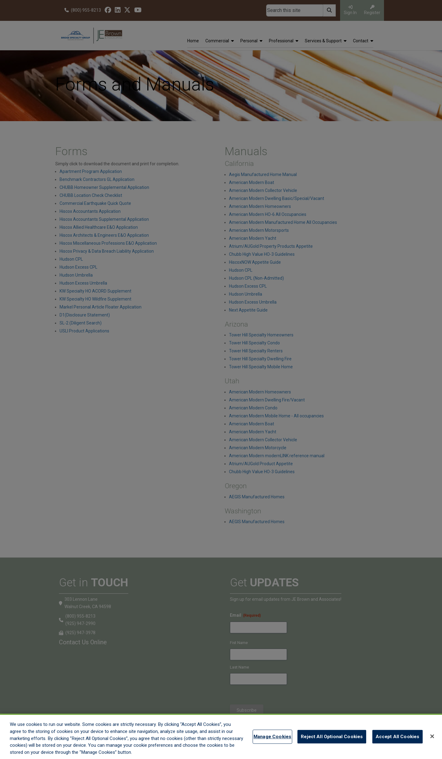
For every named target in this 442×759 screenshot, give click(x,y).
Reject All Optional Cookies (332, 737)
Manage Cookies (272, 737)
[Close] (432, 737)
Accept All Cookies (398, 737)
